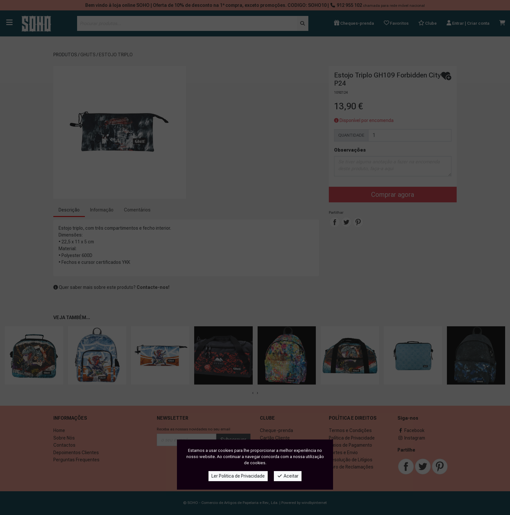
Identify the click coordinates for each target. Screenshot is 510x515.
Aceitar (288, 476)
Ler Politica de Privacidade (238, 476)
